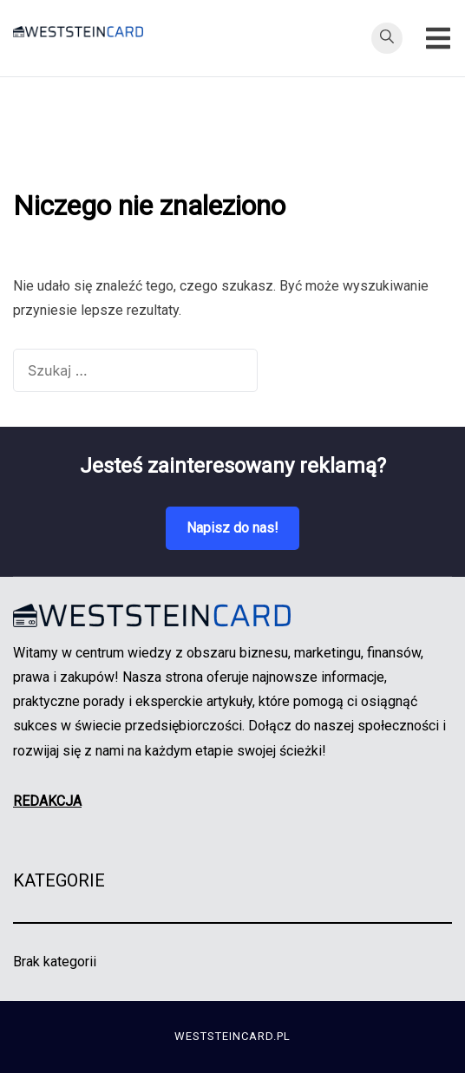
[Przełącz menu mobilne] (438, 38)
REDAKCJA (47, 801)
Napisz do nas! (232, 528)
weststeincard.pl (232, 1036)
